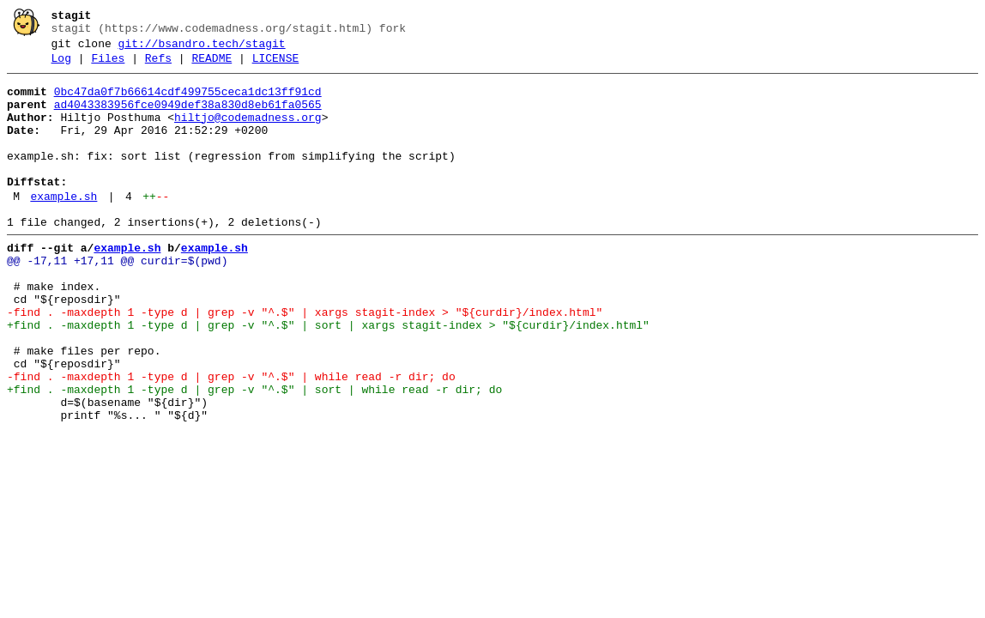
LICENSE (275, 66)
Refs (158, 66)
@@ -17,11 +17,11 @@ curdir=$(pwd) (117, 299)
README (211, 66)
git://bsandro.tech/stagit (202, 49)
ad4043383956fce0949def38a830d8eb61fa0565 (188, 117)
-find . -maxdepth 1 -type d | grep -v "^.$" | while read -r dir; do (231, 438)
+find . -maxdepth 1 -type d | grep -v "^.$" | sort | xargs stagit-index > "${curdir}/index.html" (328, 377)
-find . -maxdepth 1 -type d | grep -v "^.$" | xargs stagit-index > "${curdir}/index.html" (304, 361)
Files (107, 66)
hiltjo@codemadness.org (248, 133)
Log (61, 66)
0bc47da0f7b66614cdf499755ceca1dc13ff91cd (188, 102)
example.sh (63, 227)
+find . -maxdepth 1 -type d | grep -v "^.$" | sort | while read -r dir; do (254, 454)
